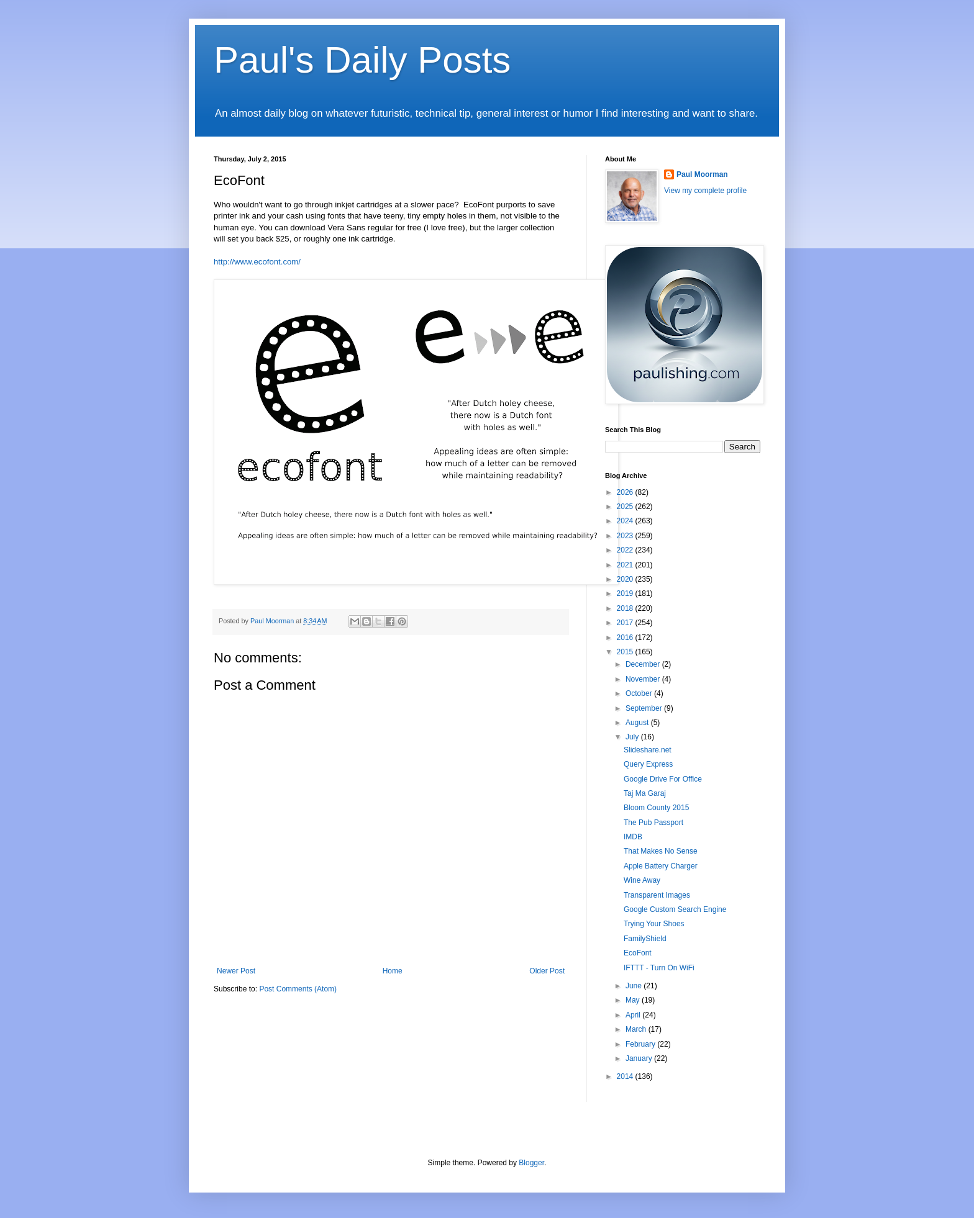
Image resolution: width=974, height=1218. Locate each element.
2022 (626, 550)
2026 (626, 492)
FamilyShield (645, 938)
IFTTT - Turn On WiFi (659, 967)
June (635, 985)
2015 (626, 651)
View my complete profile (705, 190)
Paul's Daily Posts (362, 60)
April (634, 1015)
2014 (626, 1076)
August (638, 722)
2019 (626, 593)
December (644, 664)
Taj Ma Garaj (645, 793)
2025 (626, 506)
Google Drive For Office (663, 779)
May (634, 1000)
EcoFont (638, 953)
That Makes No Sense (661, 851)
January (640, 1058)
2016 (626, 637)
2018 (626, 608)
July (633, 737)
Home (393, 971)
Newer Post (236, 971)
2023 (626, 535)
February (641, 1044)
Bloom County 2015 (656, 807)
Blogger (531, 1162)
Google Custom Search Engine (675, 909)
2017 (626, 622)
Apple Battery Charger (661, 866)
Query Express (648, 764)
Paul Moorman (702, 174)
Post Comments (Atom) (298, 989)
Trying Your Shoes (654, 923)
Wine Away (642, 880)
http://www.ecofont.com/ (257, 261)
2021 (626, 565)
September (645, 708)
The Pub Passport (653, 822)
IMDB (633, 836)
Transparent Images (657, 895)
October (640, 693)
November (644, 679)
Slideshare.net (647, 750)
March (637, 1029)
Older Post (547, 971)
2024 (626, 521)
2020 (626, 579)
